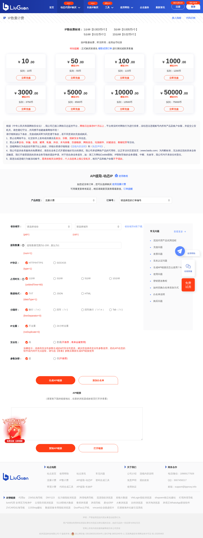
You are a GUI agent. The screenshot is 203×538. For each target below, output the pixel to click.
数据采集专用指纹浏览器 (58, 507)
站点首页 (51, 473)
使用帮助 (64, 473)
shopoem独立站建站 (165, 497)
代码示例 (190, 18)
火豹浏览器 (122, 502)
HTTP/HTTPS (34, 262)
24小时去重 (61, 326)
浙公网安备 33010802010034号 (87, 534)
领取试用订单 (105, 48)
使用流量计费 (119, 184)
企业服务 (144, 7)
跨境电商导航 (86, 497)
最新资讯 (160, 7)
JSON (58, 293)
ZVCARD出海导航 (15, 507)
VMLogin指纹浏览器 (141, 497)
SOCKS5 (59, 262)
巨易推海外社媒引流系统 (130, 507)
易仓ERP (108, 502)
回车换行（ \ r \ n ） (93, 309)
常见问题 (100, 473)
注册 (178, 6)
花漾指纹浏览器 (105, 497)
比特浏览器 (137, 502)
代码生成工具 (66, 486)
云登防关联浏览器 (44, 502)
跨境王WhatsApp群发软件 (176, 502)
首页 (51, 7)
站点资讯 (81, 473)
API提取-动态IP (84, 480)
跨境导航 (95, 502)
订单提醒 (128, 188)
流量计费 (51, 480)
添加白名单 (98, 380)
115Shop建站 (35, 507)
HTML (86, 293)
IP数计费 (64, 480)
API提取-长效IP (84, 486)
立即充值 (26, 78)
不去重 (30, 326)
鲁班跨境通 (82, 502)
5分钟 (86, 278)
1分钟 (30, 278)
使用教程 (121, 176)
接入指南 (176, 18)
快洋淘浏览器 (153, 502)
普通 (69, 342)
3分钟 (58, 278)
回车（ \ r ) (60, 309)
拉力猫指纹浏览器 (67, 497)
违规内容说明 (79, 146)
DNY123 (50, 497)
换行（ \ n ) (32, 309)
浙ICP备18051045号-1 (114, 534)
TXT (29, 293)
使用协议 (131, 486)
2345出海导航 (35, 497)
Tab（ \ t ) (116, 309)
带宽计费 (51, 486)
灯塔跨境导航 (186, 497)
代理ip (22, 497)
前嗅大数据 (122, 497)
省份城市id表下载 (134, 226)
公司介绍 (131, 473)
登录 (193, 6)
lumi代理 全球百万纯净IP (19, 502)
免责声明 (97, 146)
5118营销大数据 (65, 502)
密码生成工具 (102, 480)
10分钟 (114, 278)
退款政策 (144, 480)
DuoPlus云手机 (81, 507)
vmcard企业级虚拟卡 (103, 507)
